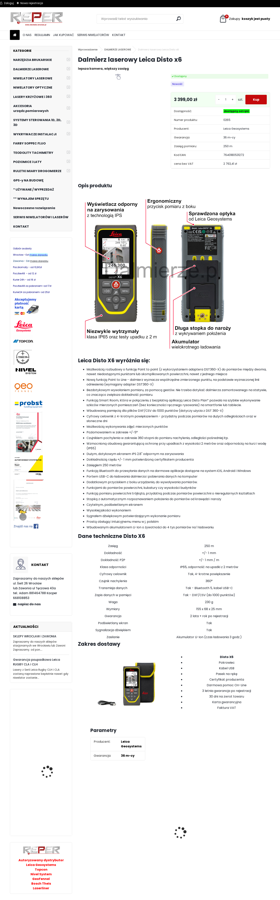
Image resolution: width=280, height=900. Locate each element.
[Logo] (36, 19)
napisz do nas (29, 604)
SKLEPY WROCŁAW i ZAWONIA (34, 636)
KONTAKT (118, 35)
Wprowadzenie (88, 49)
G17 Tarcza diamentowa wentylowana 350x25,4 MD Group (197, 848)
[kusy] (225, 99)
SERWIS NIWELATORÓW (93, 35)
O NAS (27, 35)
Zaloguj (9, 3)
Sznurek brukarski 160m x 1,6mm (147, 829)
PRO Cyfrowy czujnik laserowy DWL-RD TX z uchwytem (50, 774)
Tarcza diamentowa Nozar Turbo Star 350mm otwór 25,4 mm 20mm (101, 836)
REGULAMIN (42, 35)
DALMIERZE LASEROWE (117, 49)
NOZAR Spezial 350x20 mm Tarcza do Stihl (245, 834)
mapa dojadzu (39, 261)
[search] (179, 18)
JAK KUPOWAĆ (63, 35)
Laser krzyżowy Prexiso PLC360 (50, 817)
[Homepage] (15, 35)
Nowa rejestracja (31, 3)
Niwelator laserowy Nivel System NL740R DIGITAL (52, 728)
